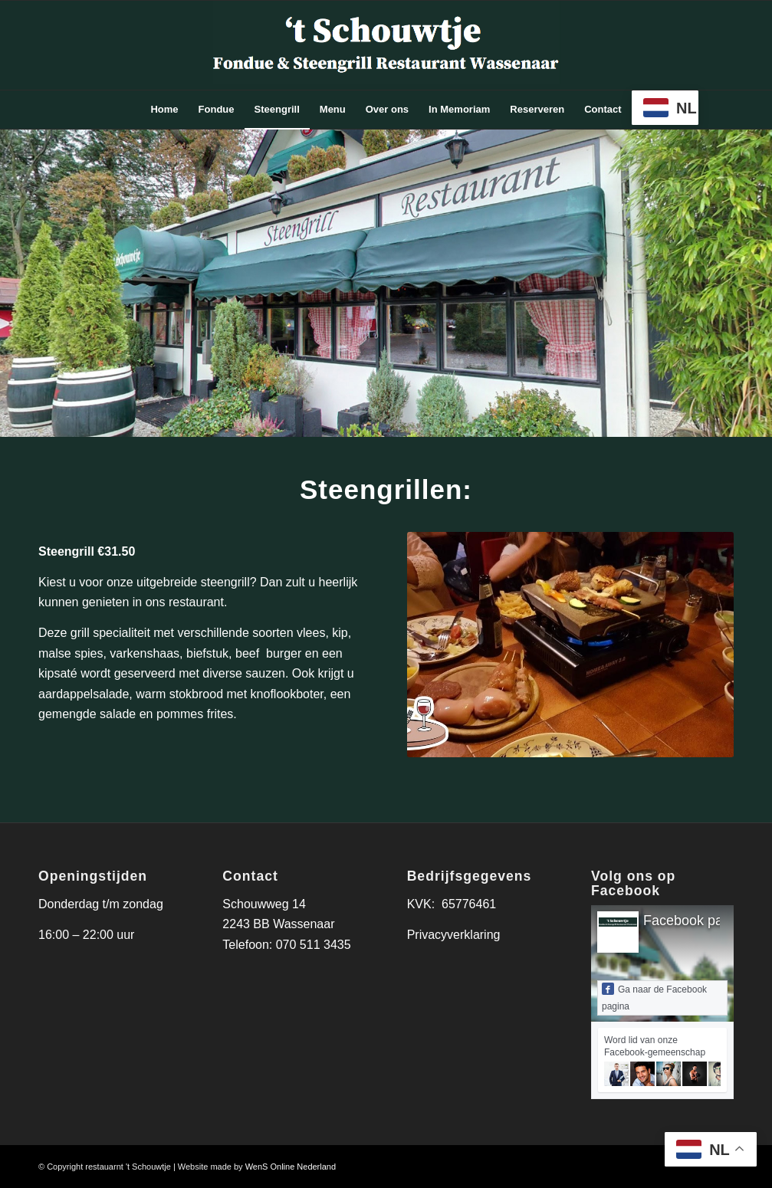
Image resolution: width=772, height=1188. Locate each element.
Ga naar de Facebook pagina (654, 997)
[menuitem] (164, 109)
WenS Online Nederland (290, 1166)
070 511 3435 (313, 944)
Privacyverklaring (454, 934)
